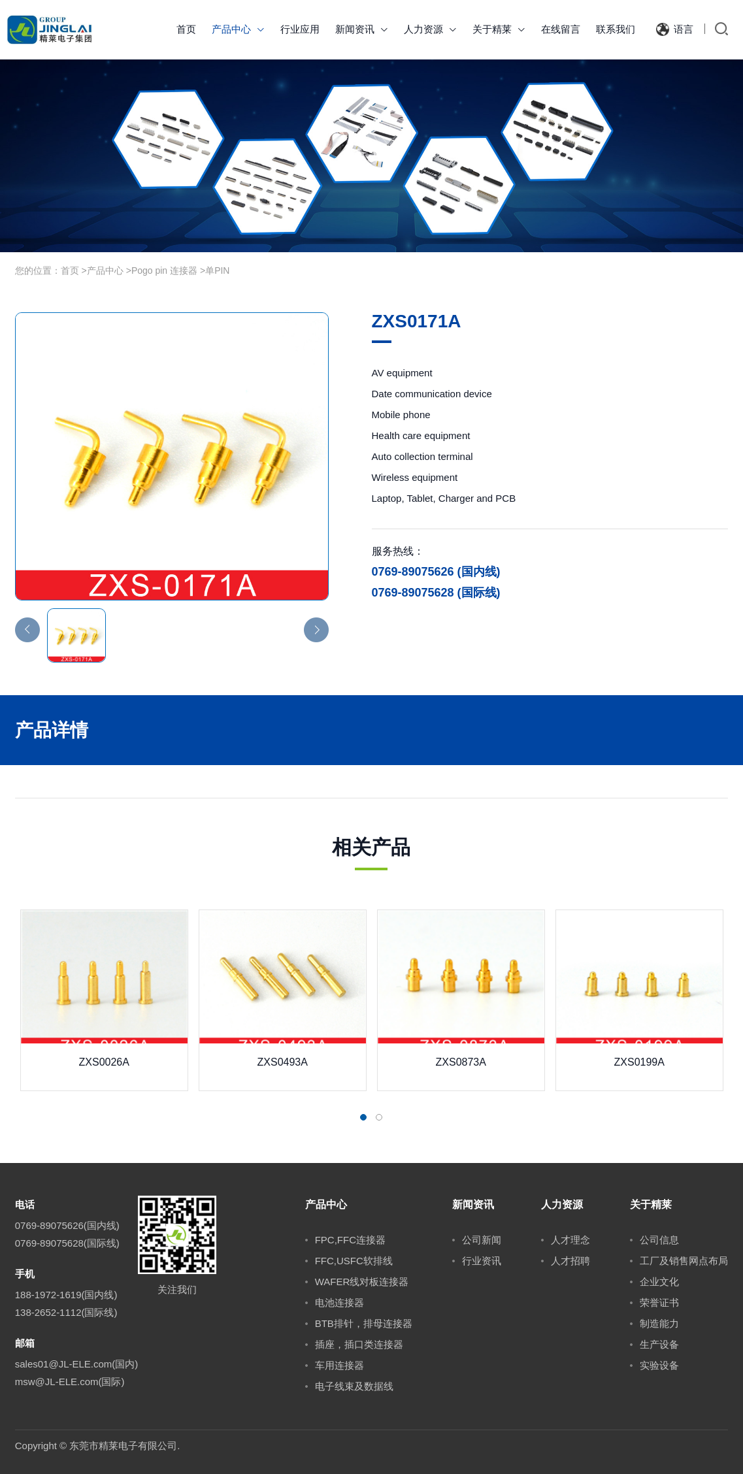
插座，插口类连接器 (359, 1344)
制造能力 (659, 1323)
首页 (186, 29)
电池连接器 (339, 1302)
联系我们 (615, 29)
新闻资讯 (361, 29)
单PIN (217, 270)
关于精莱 (498, 29)
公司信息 (659, 1239)
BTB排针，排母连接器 (363, 1323)
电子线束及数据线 (354, 1386)
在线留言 (560, 29)
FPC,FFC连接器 (350, 1239)
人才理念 (570, 1239)
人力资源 (430, 29)
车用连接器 (339, 1365)
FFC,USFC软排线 (354, 1260)
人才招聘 (570, 1260)
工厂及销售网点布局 (684, 1260)
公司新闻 (481, 1239)
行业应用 (300, 29)
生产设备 (659, 1344)
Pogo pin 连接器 (164, 270)
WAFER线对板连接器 (362, 1281)
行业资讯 (481, 1260)
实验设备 (659, 1365)
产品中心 (238, 29)
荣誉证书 (659, 1302)
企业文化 (659, 1281)
